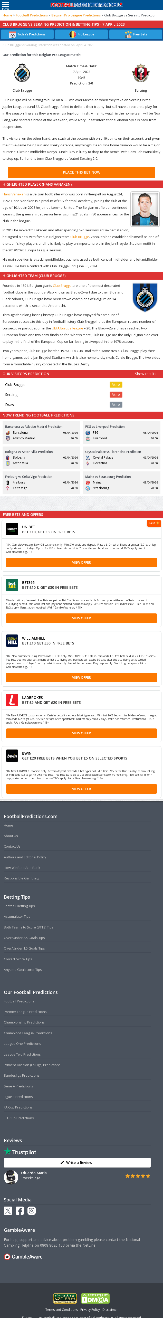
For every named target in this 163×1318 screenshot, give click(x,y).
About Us (11, 835)
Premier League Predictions (25, 1011)
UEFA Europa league (67, 328)
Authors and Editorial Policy (25, 857)
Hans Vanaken (14, 194)
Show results (145, 373)
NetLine (88, 1245)
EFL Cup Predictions (19, 1118)
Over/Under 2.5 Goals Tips (24, 937)
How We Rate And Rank (22, 867)
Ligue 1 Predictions (18, 1096)
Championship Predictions (24, 1022)
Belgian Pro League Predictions (76, 15)
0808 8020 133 (52, 1245)
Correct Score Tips (18, 959)
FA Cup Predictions (18, 1107)
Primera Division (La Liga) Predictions (32, 1065)
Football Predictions (32, 15)
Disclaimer (110, 1309)
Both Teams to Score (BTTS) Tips (28, 927)
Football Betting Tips (19, 906)
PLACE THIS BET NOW (81, 172)
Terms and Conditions (61, 1309)
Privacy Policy (90, 1309)
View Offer (81, 562)
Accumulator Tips (17, 916)
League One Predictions (22, 1043)
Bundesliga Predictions (22, 1075)
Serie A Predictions (18, 1086)
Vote (116, 384)
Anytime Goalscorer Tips (23, 969)
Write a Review (76, 1162)
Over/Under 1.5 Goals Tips (24, 948)
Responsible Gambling (21, 878)
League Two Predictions (22, 1054)
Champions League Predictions (28, 1033)
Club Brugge (79, 236)
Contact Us (12, 846)
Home (7, 15)
